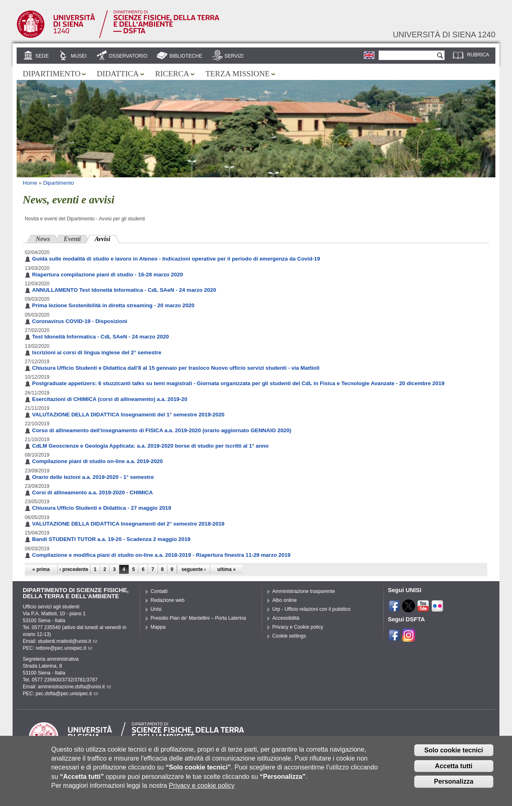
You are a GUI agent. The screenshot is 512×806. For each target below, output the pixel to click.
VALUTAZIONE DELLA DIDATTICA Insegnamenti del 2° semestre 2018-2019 (128, 524)
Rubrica (478, 55)
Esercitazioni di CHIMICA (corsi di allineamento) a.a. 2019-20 (109, 399)
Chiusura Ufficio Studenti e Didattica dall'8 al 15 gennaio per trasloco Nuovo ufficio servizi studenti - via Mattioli (175, 368)
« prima (41, 569)
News (43, 238)
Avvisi (107, 238)
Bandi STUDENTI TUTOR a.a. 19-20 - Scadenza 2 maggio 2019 (111, 539)
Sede (42, 56)
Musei (79, 56)
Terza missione (237, 73)
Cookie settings (289, 636)
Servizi (233, 56)
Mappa (158, 627)
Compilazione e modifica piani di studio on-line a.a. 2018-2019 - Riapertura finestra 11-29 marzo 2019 (161, 555)
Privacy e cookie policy (201, 792)
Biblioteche (186, 56)
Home (30, 183)
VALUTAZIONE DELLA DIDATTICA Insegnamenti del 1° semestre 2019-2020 (128, 415)
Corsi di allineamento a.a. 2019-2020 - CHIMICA (92, 492)
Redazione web (168, 600)
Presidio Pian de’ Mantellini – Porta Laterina (198, 618)
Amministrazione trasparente (303, 591)
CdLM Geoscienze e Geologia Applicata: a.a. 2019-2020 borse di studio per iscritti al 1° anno (150, 446)
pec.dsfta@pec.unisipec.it (67, 693)
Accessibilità (285, 618)
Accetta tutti (453, 772)
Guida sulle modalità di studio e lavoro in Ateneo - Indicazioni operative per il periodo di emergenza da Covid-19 (176, 259)
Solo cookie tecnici (453, 756)
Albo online (284, 600)
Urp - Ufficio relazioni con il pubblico (311, 609)
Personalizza (453, 787)
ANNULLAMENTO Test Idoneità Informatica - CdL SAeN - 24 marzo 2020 (124, 290)
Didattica (118, 73)
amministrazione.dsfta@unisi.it (74, 687)
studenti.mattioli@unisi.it (67, 641)
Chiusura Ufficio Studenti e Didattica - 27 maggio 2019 (101, 508)
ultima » (226, 569)
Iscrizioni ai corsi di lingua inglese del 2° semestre (96, 352)
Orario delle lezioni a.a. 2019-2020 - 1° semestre (93, 477)
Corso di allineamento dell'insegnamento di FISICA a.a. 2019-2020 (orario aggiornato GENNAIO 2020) (161, 430)
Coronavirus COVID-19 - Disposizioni (79, 321)
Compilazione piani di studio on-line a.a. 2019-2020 (97, 461)
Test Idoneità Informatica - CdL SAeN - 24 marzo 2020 (100, 337)
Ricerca (172, 73)
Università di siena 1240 (444, 34)
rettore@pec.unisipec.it (64, 648)
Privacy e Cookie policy (297, 627)
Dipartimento (51, 73)
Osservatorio (128, 56)
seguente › (193, 569)
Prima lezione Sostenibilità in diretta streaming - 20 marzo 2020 (113, 305)
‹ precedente (73, 569)
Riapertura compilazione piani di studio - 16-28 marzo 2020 (107, 275)
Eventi (72, 238)
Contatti (159, 591)
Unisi (156, 609)
